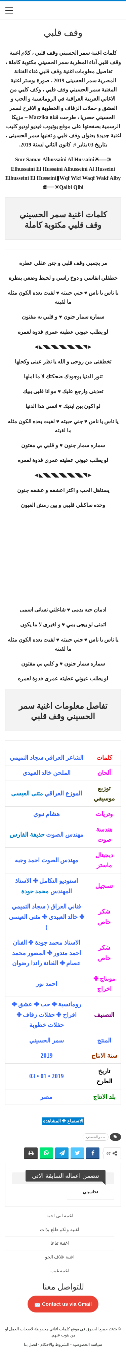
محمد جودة (35, 891)
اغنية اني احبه (59, 1215)
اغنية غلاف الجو (60, 1256)
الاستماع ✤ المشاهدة (63, 1120)
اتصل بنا (30, 1344)
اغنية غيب (59, 1270)
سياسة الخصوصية (87, 1344)
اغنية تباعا (59, 1243)
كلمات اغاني (59, 1329)
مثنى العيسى (27, 793)
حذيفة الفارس (27, 834)
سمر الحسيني (96, 1137)
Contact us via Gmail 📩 (63, 1304)
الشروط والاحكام (54, 1344)
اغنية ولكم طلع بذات (59, 1229)
